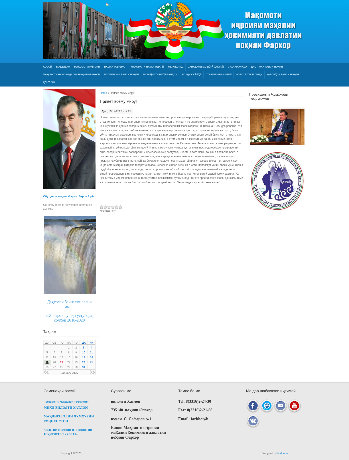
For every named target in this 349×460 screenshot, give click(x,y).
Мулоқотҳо (176, 66)
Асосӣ (47, 66)
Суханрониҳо (237, 66)
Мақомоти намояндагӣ (147, 66)
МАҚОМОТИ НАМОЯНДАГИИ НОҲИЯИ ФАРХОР (71, 74)
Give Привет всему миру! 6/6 (120, 207)
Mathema (282, 453)
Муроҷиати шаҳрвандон (160, 74)
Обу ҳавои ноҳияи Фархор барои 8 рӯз (68, 196)
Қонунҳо (49, 82)
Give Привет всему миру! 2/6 (105, 207)
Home (103, 93)
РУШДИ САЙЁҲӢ (191, 74)
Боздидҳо (63, 66)
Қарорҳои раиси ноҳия (283, 74)
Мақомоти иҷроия (87, 66)
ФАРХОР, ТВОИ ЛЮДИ (249, 74)
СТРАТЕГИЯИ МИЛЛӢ (218, 74)
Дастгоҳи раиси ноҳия (267, 66)
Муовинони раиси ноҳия (121, 74)
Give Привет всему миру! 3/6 (109, 207)
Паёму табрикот (115, 66)
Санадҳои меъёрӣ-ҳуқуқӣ (205, 66)
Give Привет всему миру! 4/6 (113, 207)
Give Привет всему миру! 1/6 (101, 207)
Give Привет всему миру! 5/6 (117, 207)
